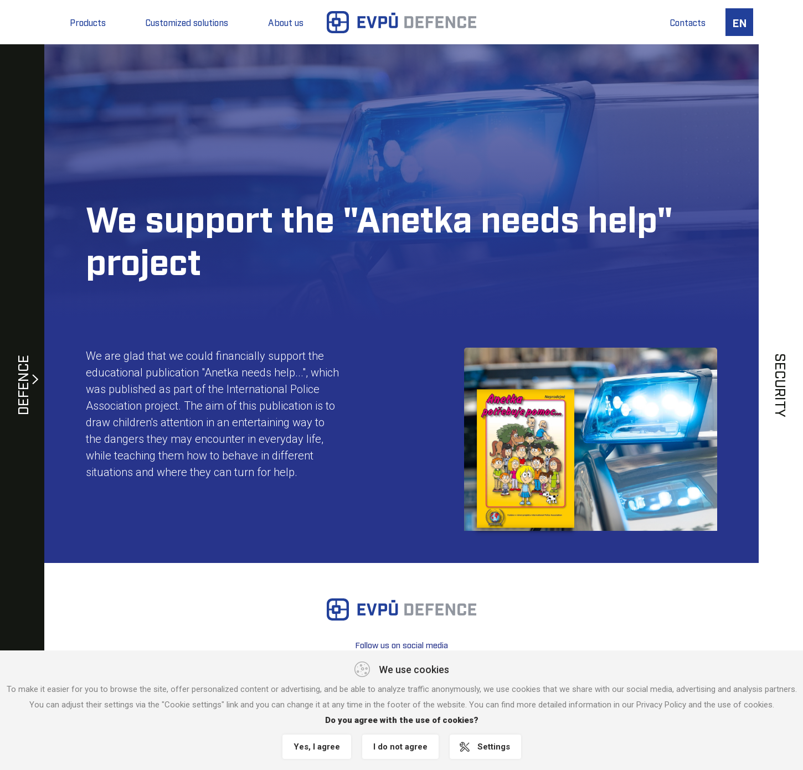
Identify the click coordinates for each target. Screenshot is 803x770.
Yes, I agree (317, 747)
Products (88, 22)
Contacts (688, 22)
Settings (493, 747)
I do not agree (400, 747)
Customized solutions (187, 22)
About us (285, 22)
